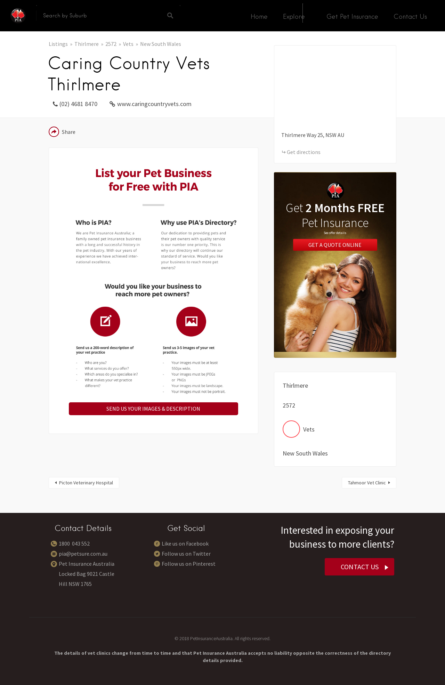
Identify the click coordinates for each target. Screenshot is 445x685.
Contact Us (410, 16)
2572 (110, 43)
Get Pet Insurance (352, 16)
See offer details (335, 233)
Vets (128, 43)
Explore (294, 16)
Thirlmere (86, 43)
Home (259, 16)
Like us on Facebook (185, 543)
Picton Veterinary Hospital (86, 483)
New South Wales (160, 43)
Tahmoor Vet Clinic (367, 483)
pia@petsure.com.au (83, 553)
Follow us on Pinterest (189, 563)
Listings (58, 43)
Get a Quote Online (335, 244)
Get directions (304, 151)
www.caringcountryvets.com (154, 104)
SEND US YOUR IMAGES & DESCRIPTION (153, 408)
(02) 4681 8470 (78, 104)
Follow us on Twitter (186, 553)
